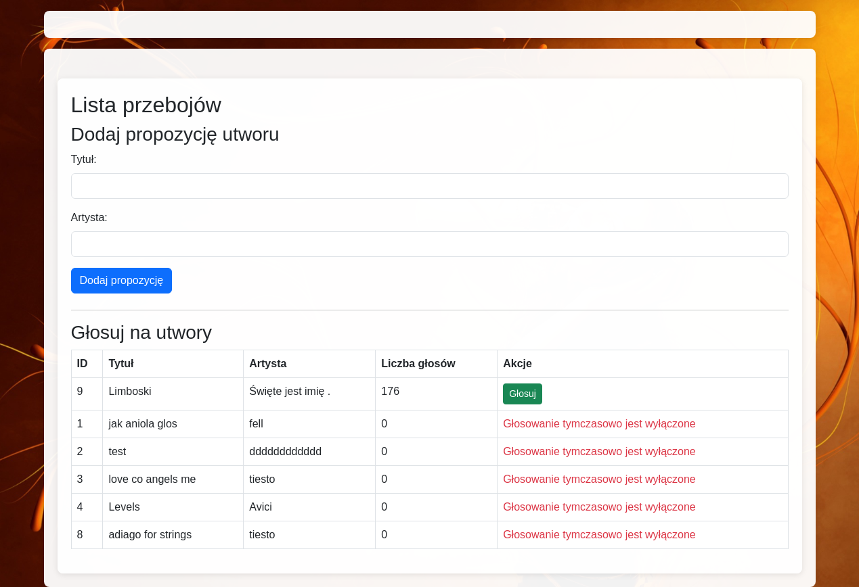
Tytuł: (84, 159)
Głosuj (522, 393)
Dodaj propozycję (122, 280)
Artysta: (89, 217)
